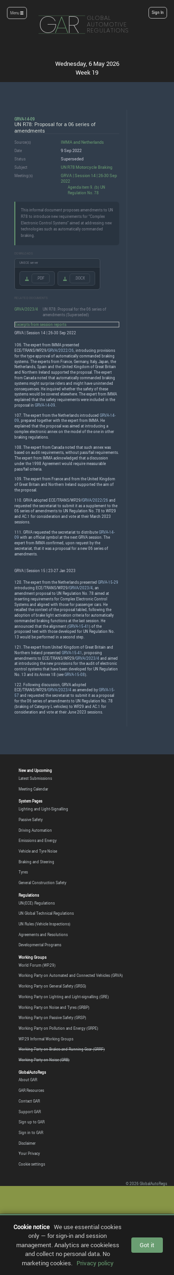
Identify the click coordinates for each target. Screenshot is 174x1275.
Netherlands (92, 142)
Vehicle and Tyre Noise (38, 851)
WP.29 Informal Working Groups (46, 1039)
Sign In (158, 12)
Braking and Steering (36, 862)
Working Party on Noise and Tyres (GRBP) (54, 1007)
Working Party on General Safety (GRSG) (52, 986)
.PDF (41, 278)
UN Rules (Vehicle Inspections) (45, 924)
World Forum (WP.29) (37, 965)
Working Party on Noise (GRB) (44, 1060)
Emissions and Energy (38, 840)
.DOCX (80, 278)
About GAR (28, 1079)
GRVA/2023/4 (26, 309)
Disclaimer (27, 1143)
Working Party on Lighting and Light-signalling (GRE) (64, 996)
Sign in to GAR (31, 1132)
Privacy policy (95, 1263)
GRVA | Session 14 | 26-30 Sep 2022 (89, 178)
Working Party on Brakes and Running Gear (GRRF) (62, 1049)
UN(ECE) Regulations (37, 903)
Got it (147, 1245)
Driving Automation (35, 830)
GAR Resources (31, 1090)
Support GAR (30, 1111)
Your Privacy (29, 1153)
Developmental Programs (40, 945)
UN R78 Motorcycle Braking (86, 167)
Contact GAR (29, 1101)
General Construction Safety (42, 882)
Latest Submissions (35, 778)
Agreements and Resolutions (43, 934)
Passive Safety (31, 819)
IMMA (66, 142)
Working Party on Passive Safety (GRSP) (52, 1017)
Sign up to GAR (32, 1122)
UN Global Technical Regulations (46, 913)
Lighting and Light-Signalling (43, 809)
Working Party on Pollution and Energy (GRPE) (58, 1028)
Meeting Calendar (33, 789)
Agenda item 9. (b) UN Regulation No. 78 (86, 190)
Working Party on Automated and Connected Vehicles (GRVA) (71, 975)
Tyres (23, 872)
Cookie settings (32, 1164)
